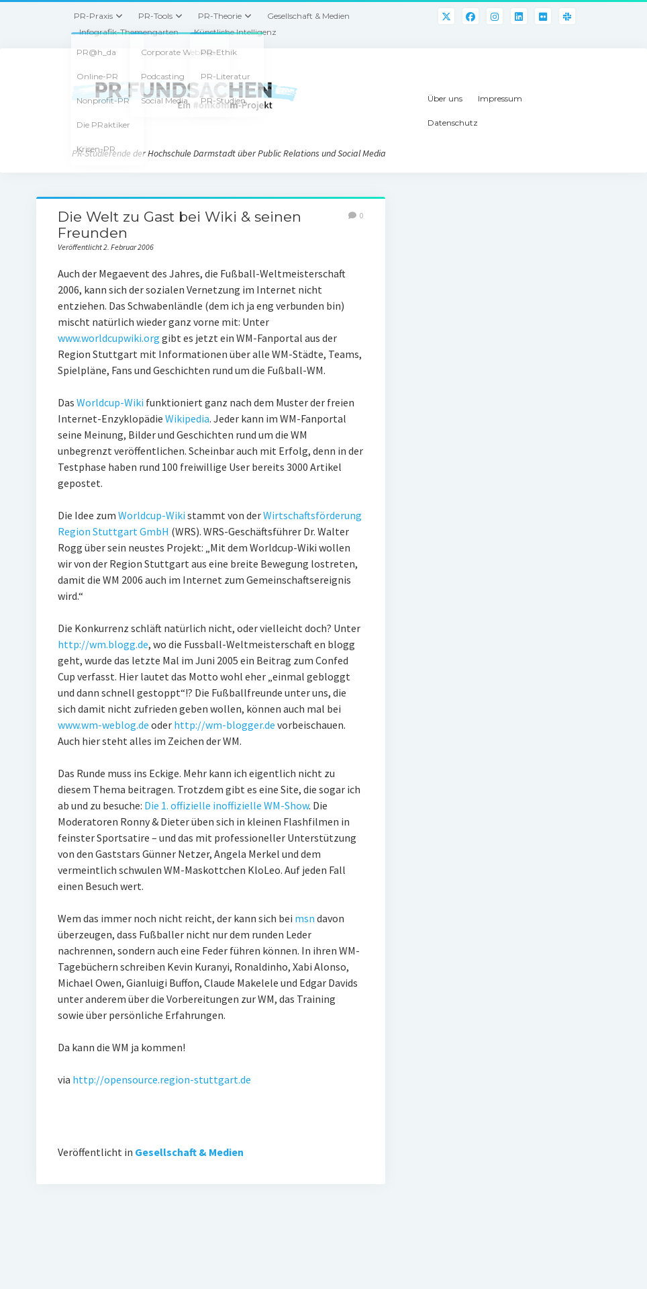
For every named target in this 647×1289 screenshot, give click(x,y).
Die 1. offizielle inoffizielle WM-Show (226, 805)
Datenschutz (453, 123)
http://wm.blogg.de (103, 644)
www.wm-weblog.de (104, 724)
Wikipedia (187, 418)
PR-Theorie (220, 16)
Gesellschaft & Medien (308, 16)
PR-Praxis (93, 16)
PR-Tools (155, 16)
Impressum (500, 98)
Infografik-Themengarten (129, 32)
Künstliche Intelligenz (235, 32)
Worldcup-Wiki (111, 402)
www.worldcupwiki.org (110, 338)
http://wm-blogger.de (224, 724)
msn (305, 918)
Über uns (445, 98)
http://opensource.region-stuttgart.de (161, 1079)
